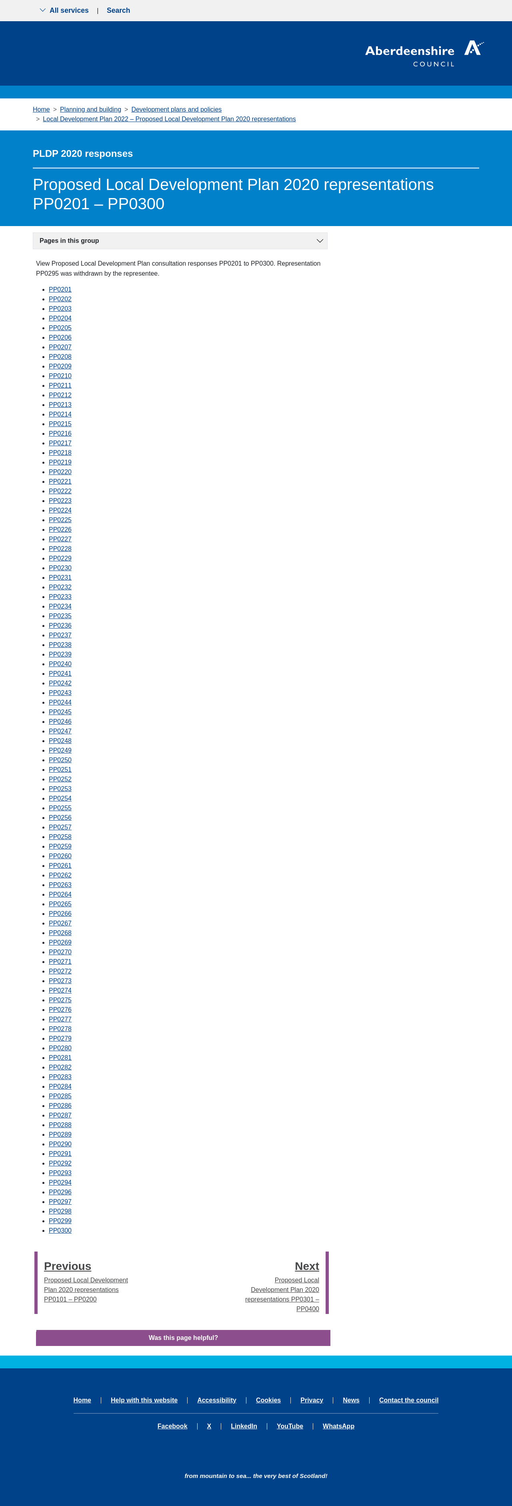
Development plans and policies (176, 109)
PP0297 (60, 1201)
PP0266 (60, 913)
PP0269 (60, 942)
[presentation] (36, 1283)
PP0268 (60, 932)
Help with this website (144, 1400)
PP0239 (60, 654)
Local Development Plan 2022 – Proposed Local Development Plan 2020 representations (169, 119)
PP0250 (60, 760)
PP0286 (60, 1105)
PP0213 (60, 404)
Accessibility (216, 1400)
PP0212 (60, 395)
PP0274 (60, 990)
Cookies (268, 1400)
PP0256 (60, 817)
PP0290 (60, 1144)
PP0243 (60, 692)
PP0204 (60, 318)
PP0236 (60, 625)
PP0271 (60, 961)
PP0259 (60, 846)
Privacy (311, 1400)
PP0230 (60, 568)
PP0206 (60, 337)
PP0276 (60, 1009)
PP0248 (60, 740)
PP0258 (60, 836)
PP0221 (60, 481)
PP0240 (60, 664)
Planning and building (90, 109)
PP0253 (60, 788)
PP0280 (60, 1048)
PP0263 (60, 884)
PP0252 (60, 779)
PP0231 (60, 577)
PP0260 (60, 856)
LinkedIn (244, 1426)
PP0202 (60, 299)
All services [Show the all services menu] (64, 10)
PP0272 (60, 971)
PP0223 (60, 500)
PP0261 (60, 865)
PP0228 (60, 548)
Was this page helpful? (183, 1337)
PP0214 (60, 414)
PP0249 (60, 750)
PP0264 (60, 894)
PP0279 (60, 1038)
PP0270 (60, 952)
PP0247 (60, 731)
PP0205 (60, 327)
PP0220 (60, 472)
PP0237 (60, 635)
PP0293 (60, 1173)
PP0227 (60, 539)
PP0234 (60, 606)
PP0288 (60, 1124)
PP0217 (60, 443)
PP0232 (60, 587)
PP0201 (60, 289)
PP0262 (60, 875)
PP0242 (60, 683)
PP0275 (60, 1000)
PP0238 (60, 644)
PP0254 (60, 798)
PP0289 (60, 1134)
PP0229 (60, 558)
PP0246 (60, 721)
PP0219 (60, 462)
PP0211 (60, 385)
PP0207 (60, 347)
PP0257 (60, 827)
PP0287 (60, 1115)
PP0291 (60, 1153)
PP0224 (60, 510)
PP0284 (60, 1086)
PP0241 (60, 673)
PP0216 (60, 433)
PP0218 (60, 452)
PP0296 (60, 1192)
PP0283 (60, 1076)
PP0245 (60, 712)
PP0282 (60, 1067)
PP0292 (60, 1163)
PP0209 (60, 366)
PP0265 (60, 904)
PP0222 (60, 491)
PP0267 (60, 923)
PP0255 (60, 808)
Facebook (173, 1426)
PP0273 (60, 980)
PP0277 (60, 1019)
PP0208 (60, 356)
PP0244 (60, 702)
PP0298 (60, 1211)
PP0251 (60, 769)
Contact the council (408, 1400)
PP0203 (60, 308)
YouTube (290, 1426)
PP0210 (60, 375)
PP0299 (60, 1221)
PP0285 (60, 1096)
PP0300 (60, 1230)
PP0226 (60, 529)
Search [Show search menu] (118, 10)
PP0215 (60, 424)
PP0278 (60, 1028)
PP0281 (60, 1057)
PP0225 (60, 520)
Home (41, 109)
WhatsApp (338, 1426)
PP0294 (60, 1182)
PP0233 (60, 596)
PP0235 (60, 616)
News (351, 1400)
